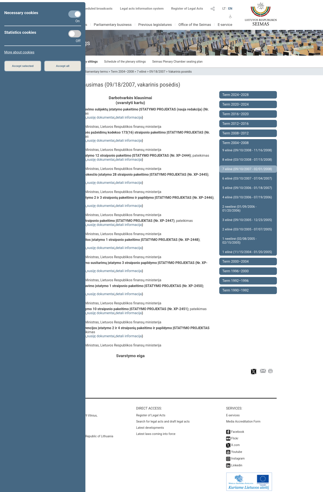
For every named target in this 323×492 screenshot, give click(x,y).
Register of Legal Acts (187, 8)
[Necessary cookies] (74, 14)
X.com (235, 443)
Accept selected (23, 66)
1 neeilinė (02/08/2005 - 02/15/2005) (239, 241)
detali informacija (128, 117)
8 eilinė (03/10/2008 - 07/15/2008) (247, 160)
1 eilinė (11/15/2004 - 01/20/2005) (247, 252)
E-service (225, 24)
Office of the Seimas (194, 24)
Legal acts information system (142, 8)
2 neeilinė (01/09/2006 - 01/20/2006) (239, 208)
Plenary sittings (87, 61)
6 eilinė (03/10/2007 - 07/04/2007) (247, 178)
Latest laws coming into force (155, 431)
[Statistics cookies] (74, 33)
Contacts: (55, 406)
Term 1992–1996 (235, 281)
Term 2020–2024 (235, 104)
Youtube (236, 449)
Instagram (238, 456)
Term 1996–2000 (235, 271)
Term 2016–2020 (235, 114)
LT (224, 8)
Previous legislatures (155, 24)
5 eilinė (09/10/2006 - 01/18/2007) (247, 188)
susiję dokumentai (101, 117)
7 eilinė (141, 71)
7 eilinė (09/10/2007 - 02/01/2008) (247, 169)
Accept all (62, 66)
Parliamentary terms (94, 71)
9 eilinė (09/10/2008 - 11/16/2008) (247, 150)
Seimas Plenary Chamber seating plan (177, 61)
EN (230, 8)
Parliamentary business (113, 24)
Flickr (234, 436)
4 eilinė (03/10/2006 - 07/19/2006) (247, 197)
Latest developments (150, 425)
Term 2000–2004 (235, 261)
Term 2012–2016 (235, 124)
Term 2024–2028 (235, 95)
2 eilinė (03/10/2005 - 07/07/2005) (247, 229)
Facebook (237, 429)
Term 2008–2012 (235, 133)
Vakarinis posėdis (180, 71)
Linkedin (236, 463)
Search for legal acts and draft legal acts (163, 419)
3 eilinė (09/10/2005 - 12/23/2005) (247, 220)
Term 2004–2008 (122, 71)
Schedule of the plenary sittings (125, 61)
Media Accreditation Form (243, 419)
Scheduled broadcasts (94, 8)
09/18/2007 (157, 71)
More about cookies (19, 52)
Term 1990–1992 (235, 290)
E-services (233, 413)
